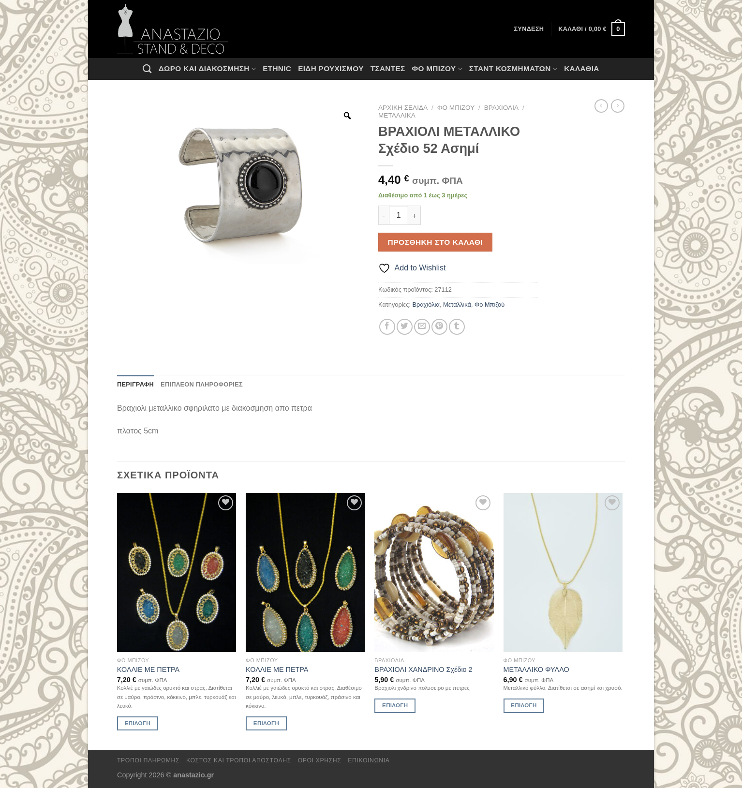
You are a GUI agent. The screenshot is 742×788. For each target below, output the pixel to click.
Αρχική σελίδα (403, 107)
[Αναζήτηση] (147, 69)
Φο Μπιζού (437, 69)
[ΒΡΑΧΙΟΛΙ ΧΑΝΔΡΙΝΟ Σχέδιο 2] (434, 572)
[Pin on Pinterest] (439, 327)
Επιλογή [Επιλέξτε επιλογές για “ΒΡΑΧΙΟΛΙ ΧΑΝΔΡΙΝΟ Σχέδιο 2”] (395, 705)
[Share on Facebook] (387, 327)
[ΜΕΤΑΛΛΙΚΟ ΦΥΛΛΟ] (563, 572)
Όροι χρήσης (319, 760)
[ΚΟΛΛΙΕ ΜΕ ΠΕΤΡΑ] (177, 572)
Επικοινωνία (368, 760)
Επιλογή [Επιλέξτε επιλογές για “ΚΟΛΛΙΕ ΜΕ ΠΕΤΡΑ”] (137, 723)
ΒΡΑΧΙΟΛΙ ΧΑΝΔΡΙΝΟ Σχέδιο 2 (423, 669)
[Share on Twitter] (405, 327)
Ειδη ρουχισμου (331, 68)
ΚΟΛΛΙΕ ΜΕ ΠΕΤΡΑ (148, 669)
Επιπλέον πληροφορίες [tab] (202, 384)
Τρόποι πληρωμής (148, 760)
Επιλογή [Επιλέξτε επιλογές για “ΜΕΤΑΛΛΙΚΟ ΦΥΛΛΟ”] (523, 705)
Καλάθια (581, 68)
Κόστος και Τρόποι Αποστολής (238, 760)
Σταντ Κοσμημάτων (513, 69)
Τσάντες (388, 68)
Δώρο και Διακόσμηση (207, 69)
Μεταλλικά (397, 115)
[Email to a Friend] (422, 327)
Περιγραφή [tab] (135, 384)
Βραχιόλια (501, 107)
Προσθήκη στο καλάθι (435, 242)
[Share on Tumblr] (457, 327)
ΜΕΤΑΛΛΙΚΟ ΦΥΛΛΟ (536, 669)
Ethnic (277, 68)
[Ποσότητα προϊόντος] (398, 215)
